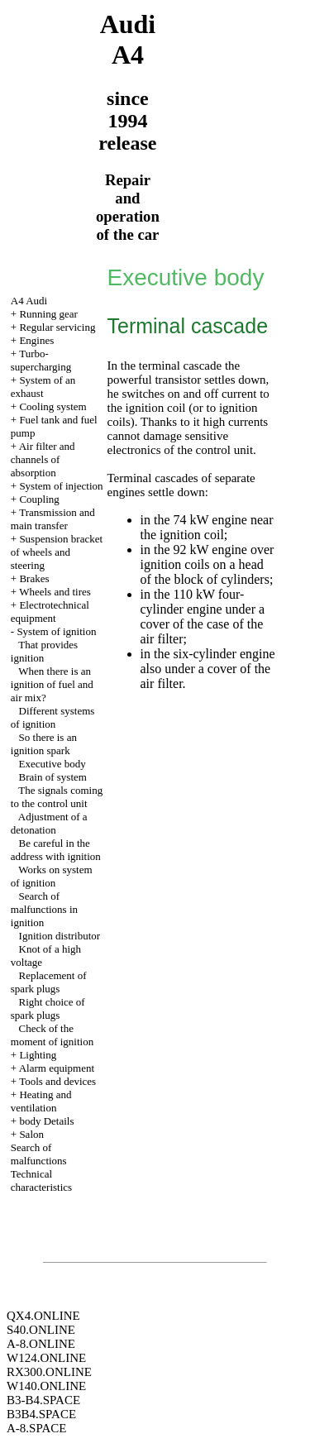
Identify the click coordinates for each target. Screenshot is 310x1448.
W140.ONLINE (46, 1386)
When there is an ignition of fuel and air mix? (52, 684)
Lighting (37, 1055)
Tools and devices (57, 1081)
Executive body (52, 763)
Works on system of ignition (52, 876)
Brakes (34, 578)
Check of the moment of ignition (52, 1035)
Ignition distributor (60, 935)
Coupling (39, 499)
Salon (31, 1134)
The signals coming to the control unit (57, 797)
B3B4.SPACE (41, 1414)
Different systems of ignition (53, 717)
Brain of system (53, 777)
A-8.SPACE (36, 1428)
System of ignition (56, 631)
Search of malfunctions (39, 1154)
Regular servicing (57, 327)
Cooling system (52, 406)
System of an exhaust (43, 386)
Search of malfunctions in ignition (44, 909)
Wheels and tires (55, 591)
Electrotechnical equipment (50, 611)
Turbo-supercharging (41, 360)
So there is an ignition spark (44, 744)
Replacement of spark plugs (49, 982)
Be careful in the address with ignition (56, 850)
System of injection (61, 486)
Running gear (48, 314)
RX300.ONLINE (49, 1372)
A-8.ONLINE (41, 1343)
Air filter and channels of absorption (43, 459)
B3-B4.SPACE (43, 1400)
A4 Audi (29, 300)
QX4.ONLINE (43, 1315)
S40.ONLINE (41, 1329)
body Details (46, 1121)
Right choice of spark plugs (48, 1008)
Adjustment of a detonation (49, 823)
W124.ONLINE (46, 1357)
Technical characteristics (41, 1180)
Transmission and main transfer (53, 519)
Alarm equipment (56, 1068)
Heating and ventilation (41, 1101)
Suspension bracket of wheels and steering (57, 552)
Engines (36, 340)
